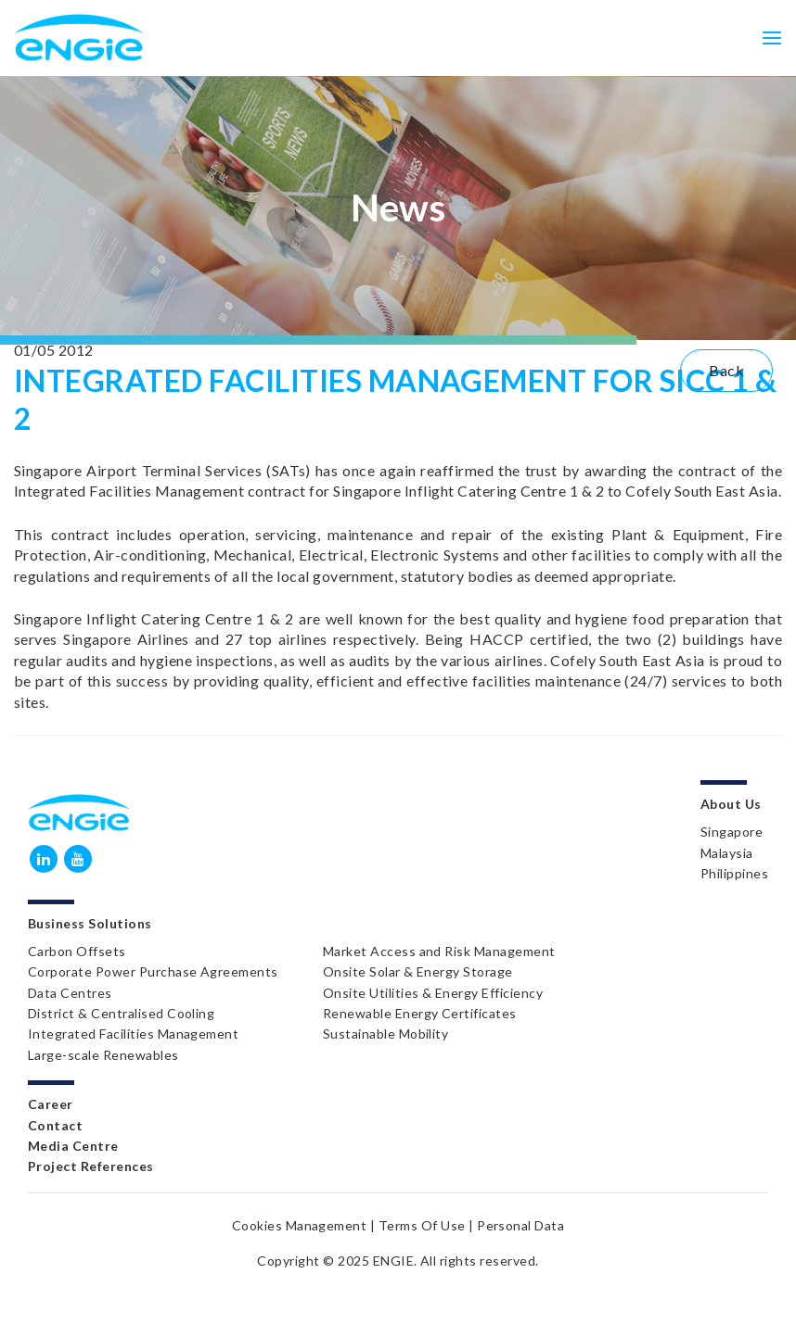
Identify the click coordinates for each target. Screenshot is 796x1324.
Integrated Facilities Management (133, 1033)
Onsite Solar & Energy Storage (418, 971)
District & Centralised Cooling (121, 1013)
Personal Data (520, 1225)
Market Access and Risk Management (439, 951)
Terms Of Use (422, 1225)
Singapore (731, 831)
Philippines (734, 873)
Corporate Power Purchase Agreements (153, 971)
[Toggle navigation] (772, 37)
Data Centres (70, 993)
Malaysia (726, 853)
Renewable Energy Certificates (420, 1013)
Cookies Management (299, 1225)
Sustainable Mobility (386, 1033)
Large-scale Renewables (103, 1055)
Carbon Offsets (77, 951)
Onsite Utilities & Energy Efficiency (433, 993)
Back (726, 370)
